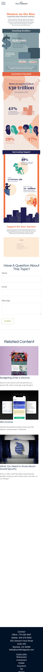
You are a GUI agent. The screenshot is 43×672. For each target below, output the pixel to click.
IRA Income (6, 422)
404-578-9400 (25, 638)
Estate (21, 663)
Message (6, 300)
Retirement (21, 657)
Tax (21, 669)
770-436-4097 (24, 635)
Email (4, 287)
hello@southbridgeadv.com (21, 650)
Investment (21, 660)
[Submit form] (8, 321)
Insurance (21, 666)
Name (4, 273)
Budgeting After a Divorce (15, 378)
